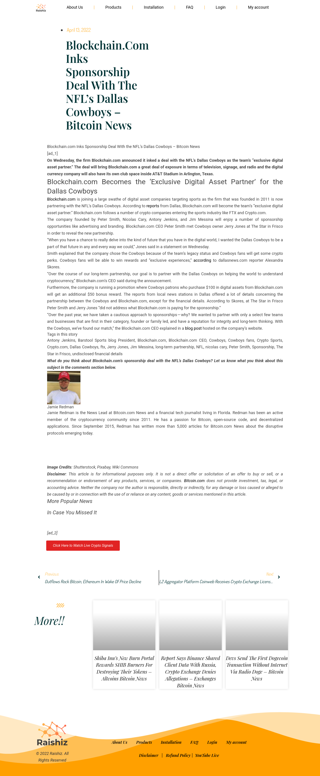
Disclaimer (149, 755)
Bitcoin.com (194, 480)
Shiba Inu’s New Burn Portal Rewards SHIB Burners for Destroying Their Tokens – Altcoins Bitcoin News (124, 668)
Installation (154, 7)
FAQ (189, 7)
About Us (75, 7)
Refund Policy (178, 755)
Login (221, 7)
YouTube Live (207, 755)
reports (152, 205)
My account (258, 7)
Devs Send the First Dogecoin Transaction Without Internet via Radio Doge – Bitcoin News (257, 668)
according (202, 260)
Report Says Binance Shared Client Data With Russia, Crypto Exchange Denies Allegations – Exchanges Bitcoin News (190, 672)
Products (113, 7)
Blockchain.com (61, 199)
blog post (193, 328)
